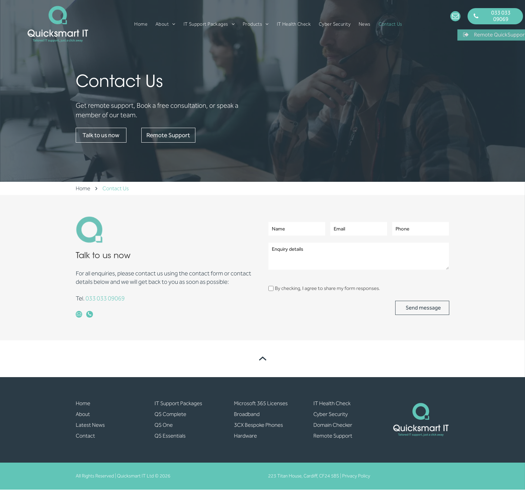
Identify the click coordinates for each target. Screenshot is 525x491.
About (83, 416)
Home (83, 405)
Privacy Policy (356, 477)
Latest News (90, 426)
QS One (163, 426)
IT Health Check (332, 405)
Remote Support (332, 437)
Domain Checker (332, 426)
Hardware (245, 437)
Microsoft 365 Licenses (261, 405)
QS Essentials (170, 437)
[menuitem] (140, 24)
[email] (455, 17)
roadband (248, 416)
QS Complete (170, 416)
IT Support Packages (178, 405)
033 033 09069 (105, 298)
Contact (85, 437)
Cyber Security (330, 416)
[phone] (92, 316)
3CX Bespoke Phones (258, 426)
